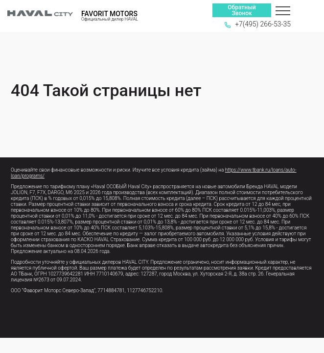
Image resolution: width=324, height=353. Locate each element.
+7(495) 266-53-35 (258, 24)
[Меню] (283, 10)
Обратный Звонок (241, 10)
